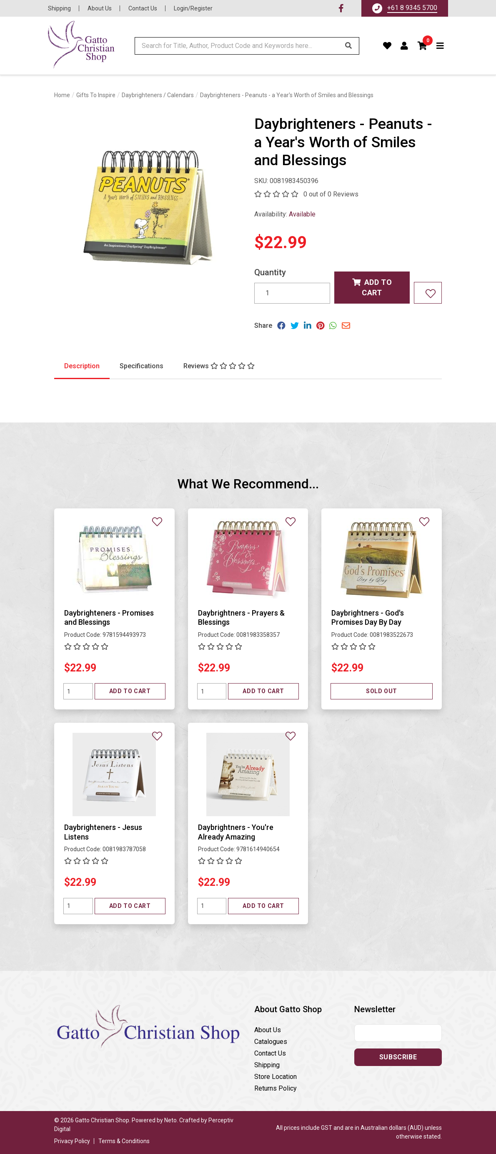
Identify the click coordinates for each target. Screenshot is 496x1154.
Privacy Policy (72, 1141)
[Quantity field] (78, 691)
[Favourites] (387, 46)
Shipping (59, 8)
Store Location (275, 1077)
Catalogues (270, 1042)
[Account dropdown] (404, 46)
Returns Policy (275, 1088)
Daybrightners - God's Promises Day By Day (367, 617)
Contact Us (142, 8)
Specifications (141, 366)
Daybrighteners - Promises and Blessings (109, 617)
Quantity (270, 272)
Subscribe (398, 1057)
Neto (170, 1120)
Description (82, 366)
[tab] (82, 366)
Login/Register (193, 8)
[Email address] (398, 1033)
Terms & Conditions (124, 1141)
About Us (100, 8)
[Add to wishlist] (428, 292)
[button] (422, 46)
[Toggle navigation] (440, 46)
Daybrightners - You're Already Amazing (235, 832)
